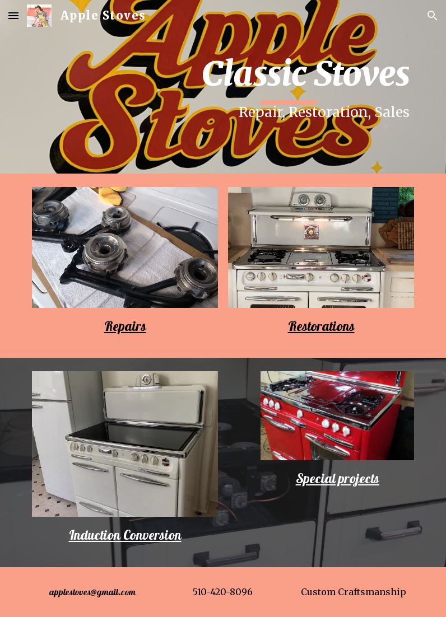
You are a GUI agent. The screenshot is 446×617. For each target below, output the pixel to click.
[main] (288, 86)
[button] (13, 15)
